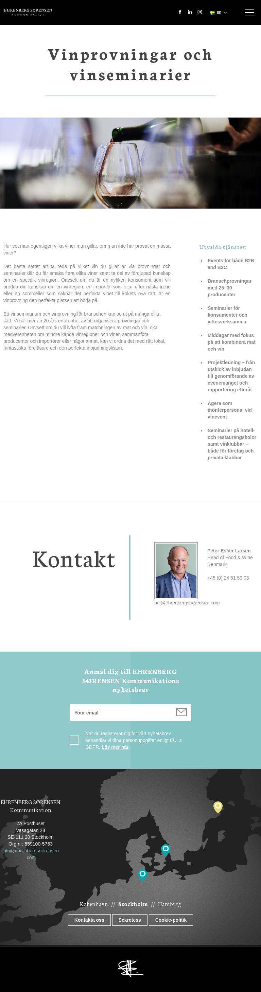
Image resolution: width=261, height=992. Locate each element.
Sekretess (130, 920)
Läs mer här (115, 747)
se (215, 13)
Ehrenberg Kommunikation (28, 12)
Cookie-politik (171, 920)
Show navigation (249, 12)
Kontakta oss (89, 920)
